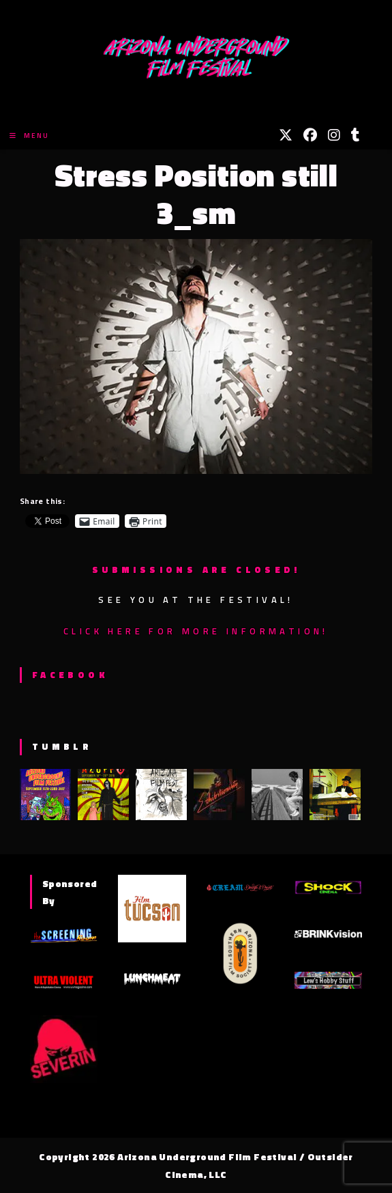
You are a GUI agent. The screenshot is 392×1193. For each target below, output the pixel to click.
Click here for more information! (196, 631)
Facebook (70, 675)
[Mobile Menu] (29, 135)
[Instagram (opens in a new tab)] (334, 135)
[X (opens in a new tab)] (285, 135)
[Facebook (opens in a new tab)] (310, 135)
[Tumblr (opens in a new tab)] (355, 135)
